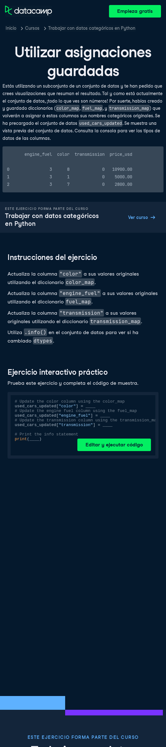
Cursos (32, 28)
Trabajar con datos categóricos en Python (91, 28)
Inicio (11, 28)
